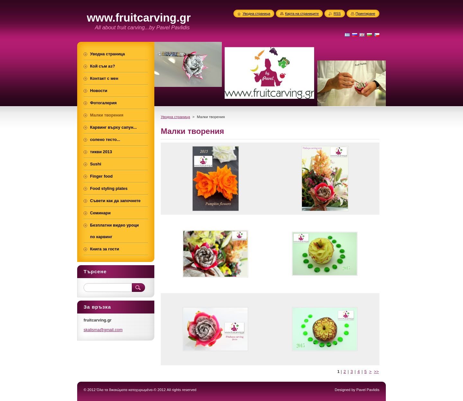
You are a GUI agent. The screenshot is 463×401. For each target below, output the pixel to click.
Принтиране (365, 13)
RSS (336, 13)
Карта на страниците (302, 13)
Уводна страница (175, 117)
